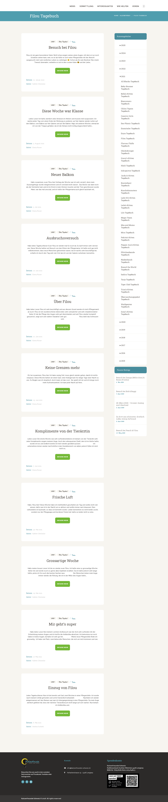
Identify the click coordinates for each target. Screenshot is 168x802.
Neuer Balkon (62, 174)
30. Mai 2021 (37, 530)
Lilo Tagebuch (127, 212)
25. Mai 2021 (37, 593)
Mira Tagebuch (127, 232)
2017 (123, 345)
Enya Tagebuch (128, 133)
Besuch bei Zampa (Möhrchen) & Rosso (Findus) (130, 379)
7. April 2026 (120, 394)
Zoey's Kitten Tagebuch (127, 313)
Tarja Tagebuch (128, 279)
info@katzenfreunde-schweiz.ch (79, 768)
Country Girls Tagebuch (127, 117)
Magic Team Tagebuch (126, 218)
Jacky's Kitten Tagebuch (127, 176)
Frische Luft (62, 497)
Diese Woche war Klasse (62, 111)
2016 (123, 353)
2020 (123, 322)
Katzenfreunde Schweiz (30, 798)
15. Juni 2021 (37, 400)
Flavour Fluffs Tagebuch (127, 144)
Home (116, 15)
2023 (123, 61)
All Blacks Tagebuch (130, 81)
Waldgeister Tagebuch (126, 305)
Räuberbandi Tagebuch (126, 260)
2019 (123, 329)
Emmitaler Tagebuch (130, 128)
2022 (123, 68)
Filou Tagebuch (63, 42)
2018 (123, 337)
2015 (123, 361)
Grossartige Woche (63, 560)
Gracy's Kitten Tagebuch (127, 159)
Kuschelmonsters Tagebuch (129, 191)
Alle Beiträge (125, 15)
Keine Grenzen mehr (62, 367)
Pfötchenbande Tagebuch (128, 253)
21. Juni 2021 (37, 337)
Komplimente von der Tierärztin (62, 431)
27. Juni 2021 (37, 271)
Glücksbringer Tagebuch (127, 152)
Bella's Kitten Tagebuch (127, 95)
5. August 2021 (38, 144)
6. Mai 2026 (120, 382)
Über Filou (62, 301)
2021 (53, 42)
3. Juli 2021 (37, 207)
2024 (123, 53)
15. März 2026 (120, 433)
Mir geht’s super (62, 624)
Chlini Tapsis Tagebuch (127, 109)
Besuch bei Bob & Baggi (126, 391)
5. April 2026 (120, 408)
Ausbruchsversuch (62, 238)
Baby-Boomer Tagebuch (127, 87)
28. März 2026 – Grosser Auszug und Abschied (130, 404)
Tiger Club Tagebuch (130, 284)
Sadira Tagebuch (128, 274)
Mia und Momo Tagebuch (128, 226)
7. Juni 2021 (37, 466)
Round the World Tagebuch (128, 268)
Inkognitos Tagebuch (130, 170)
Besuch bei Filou (62, 47)
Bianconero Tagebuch (126, 102)
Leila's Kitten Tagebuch (127, 206)
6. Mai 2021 (37, 723)
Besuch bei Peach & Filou (127, 430)
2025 (123, 45)
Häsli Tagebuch (128, 165)
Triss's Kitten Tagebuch (127, 290)
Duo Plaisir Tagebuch (130, 123)
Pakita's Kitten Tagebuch (127, 238)
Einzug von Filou (62, 687)
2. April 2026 (120, 421)
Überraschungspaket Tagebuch (130, 298)
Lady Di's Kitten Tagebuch (128, 199)
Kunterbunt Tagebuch (126, 184)
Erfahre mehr (62, 71)
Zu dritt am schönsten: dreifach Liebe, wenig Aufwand (130, 418)
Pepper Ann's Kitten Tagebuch (130, 246)
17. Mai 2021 (37, 657)
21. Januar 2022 (38, 80)
